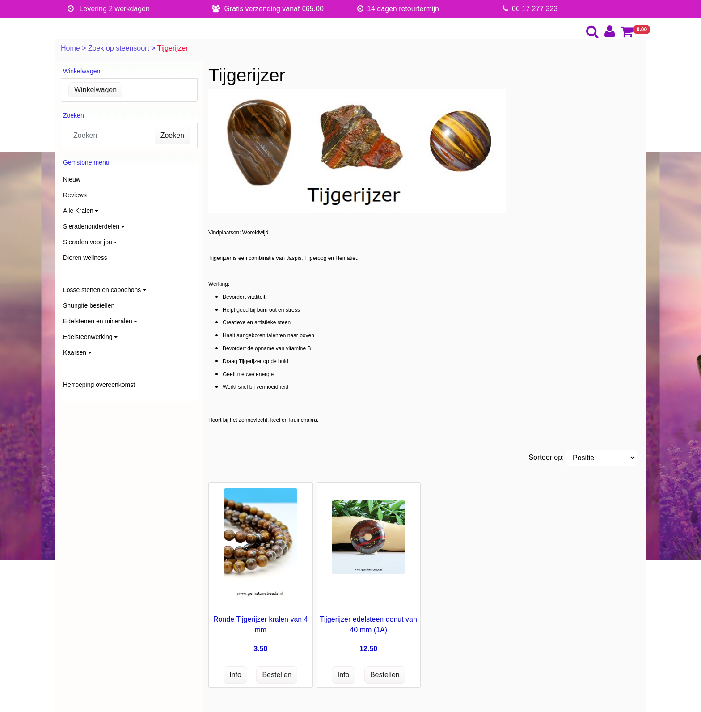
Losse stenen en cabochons (102, 289)
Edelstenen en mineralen (97, 321)
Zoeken (172, 135)
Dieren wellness (85, 257)
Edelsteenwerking (88, 336)
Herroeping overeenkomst (99, 384)
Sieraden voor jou (87, 242)
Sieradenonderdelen (91, 226)
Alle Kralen (78, 210)
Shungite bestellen (88, 305)
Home (71, 48)
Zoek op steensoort (119, 48)
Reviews (75, 195)
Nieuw (71, 179)
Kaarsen (74, 352)
